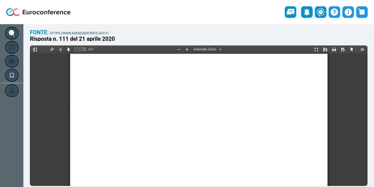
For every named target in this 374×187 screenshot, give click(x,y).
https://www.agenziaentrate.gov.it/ (79, 33)
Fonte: (40, 32)
